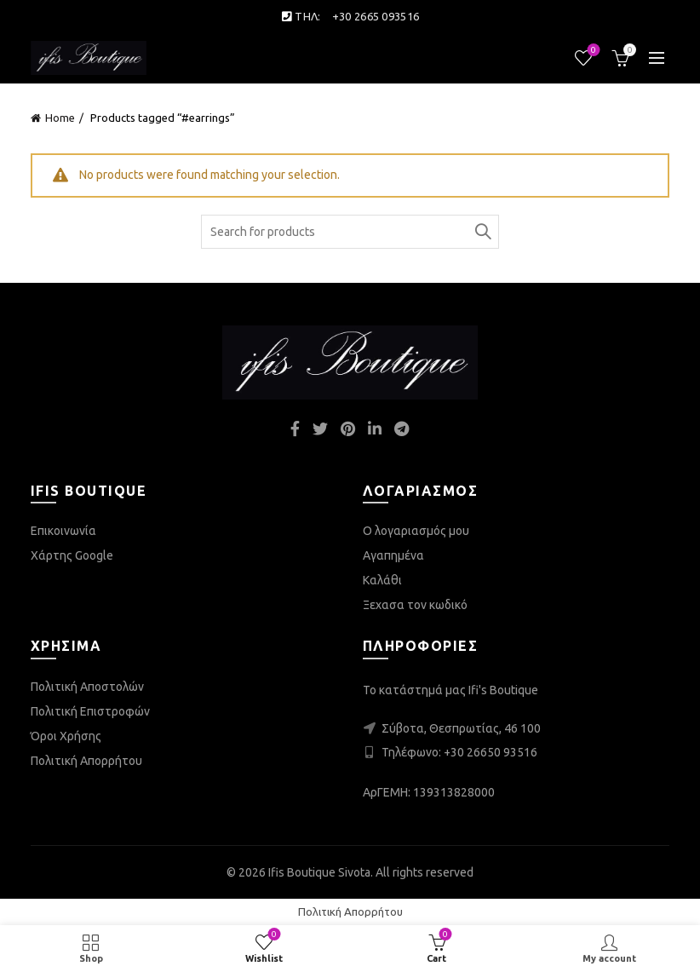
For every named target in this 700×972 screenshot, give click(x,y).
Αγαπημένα (393, 555)
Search (482, 232)
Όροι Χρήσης (66, 736)
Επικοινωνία (63, 531)
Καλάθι (382, 580)
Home (60, 118)
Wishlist (592, 50)
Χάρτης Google (72, 555)
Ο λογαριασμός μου (416, 531)
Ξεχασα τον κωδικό (415, 605)
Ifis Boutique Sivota (319, 872)
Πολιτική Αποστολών (87, 686)
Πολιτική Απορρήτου (86, 761)
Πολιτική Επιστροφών (90, 711)
